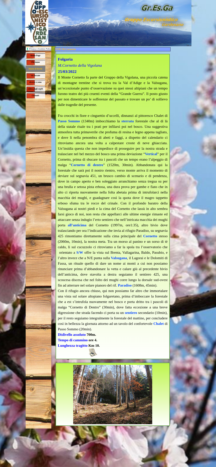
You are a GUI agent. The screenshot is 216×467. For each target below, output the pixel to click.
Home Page (35, 55)
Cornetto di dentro (87, 165)
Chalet (158, 324)
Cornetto (150, 236)
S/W (79, 252)
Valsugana (119, 258)
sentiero (131, 313)
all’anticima (77, 225)
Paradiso (125, 285)
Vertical (151, 154)
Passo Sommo (69, 121)
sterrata (127, 121)
